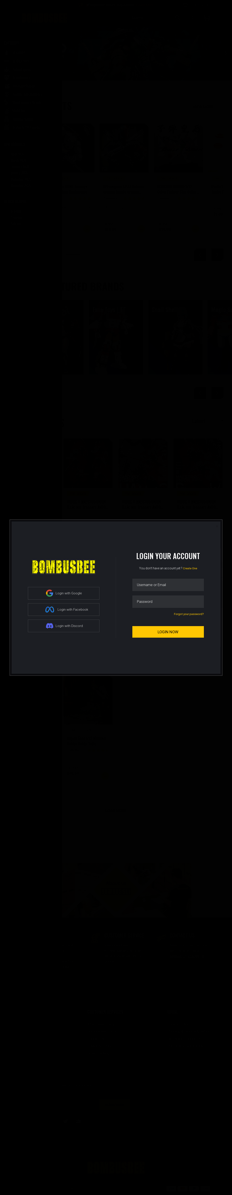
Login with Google (64, 593)
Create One (190, 568)
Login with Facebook (66, 610)
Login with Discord (64, 626)
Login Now (168, 632)
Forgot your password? (189, 614)
